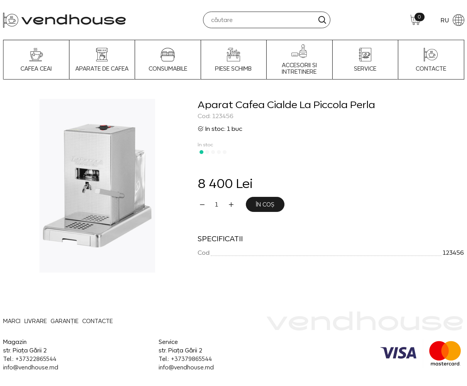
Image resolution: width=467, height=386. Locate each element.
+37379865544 (191, 359)
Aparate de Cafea (102, 60)
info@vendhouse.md (30, 367)
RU (452, 20)
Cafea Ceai (36, 60)
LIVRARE (35, 321)
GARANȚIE (64, 321)
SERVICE (365, 60)
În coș (265, 204)
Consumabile (168, 60)
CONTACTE (431, 60)
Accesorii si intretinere (299, 59)
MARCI (11, 321)
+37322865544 (35, 359)
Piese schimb (233, 60)
